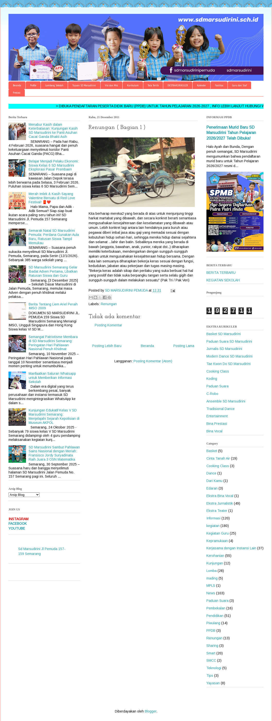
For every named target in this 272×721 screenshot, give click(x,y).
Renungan (109, 304)
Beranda (17, 85)
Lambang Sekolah (54, 85)
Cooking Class (217, 371)
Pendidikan (214, 616)
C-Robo (212, 394)
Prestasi (16, 92)
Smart (210, 653)
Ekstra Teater (216, 511)
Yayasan (213, 683)
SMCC (211, 660)
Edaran (212, 488)
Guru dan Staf (239, 85)
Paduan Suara (217, 386)
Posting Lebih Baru (106, 346)
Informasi (213, 518)
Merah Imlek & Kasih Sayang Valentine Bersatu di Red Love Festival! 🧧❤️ (52, 198)
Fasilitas (219, 85)
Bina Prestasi (216, 424)
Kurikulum (133, 85)
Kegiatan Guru (217, 533)
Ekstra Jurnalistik (219, 503)
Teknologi (213, 668)
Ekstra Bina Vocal (219, 496)
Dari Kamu (214, 481)
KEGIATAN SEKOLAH (223, 280)
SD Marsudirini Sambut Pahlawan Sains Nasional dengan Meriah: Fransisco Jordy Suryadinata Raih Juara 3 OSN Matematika (54, 453)
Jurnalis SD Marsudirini (224, 349)
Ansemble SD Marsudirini (225, 401)
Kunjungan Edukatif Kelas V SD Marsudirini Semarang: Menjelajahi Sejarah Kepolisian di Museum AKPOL (54, 416)
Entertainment (217, 416)
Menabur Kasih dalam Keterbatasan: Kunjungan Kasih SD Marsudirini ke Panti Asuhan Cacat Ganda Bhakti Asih (53, 131)
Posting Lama (183, 346)
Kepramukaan (217, 541)
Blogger (150, 711)
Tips (209, 675)
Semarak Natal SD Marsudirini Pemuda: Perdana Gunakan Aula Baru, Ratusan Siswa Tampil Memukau (54, 237)
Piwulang (213, 623)
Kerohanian (215, 556)
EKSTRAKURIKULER (178, 85)
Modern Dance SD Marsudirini (229, 356)
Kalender (201, 85)
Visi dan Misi (111, 85)
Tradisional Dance (220, 409)
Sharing (212, 646)
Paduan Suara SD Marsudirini (229, 341)
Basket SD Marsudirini (223, 334)
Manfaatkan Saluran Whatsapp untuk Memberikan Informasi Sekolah (52, 378)
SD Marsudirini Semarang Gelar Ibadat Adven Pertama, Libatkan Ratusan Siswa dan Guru (53, 271)
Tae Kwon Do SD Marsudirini (228, 364)
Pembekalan (215, 608)
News (210, 593)
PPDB (210, 630)
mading (212, 578)
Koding (211, 379)
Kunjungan (214, 563)
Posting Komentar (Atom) (153, 361)
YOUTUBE (16, 528)
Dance (211, 473)
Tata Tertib (153, 85)
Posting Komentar (108, 325)
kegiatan (213, 526)
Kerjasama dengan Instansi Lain (231, 548)
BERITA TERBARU (221, 273)
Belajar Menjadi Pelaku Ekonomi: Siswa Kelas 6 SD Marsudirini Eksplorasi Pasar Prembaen (54, 165)
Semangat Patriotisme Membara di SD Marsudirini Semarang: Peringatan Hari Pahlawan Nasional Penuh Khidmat (53, 343)
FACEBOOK (17, 523)
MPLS (210, 585)
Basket (211, 451)
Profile (33, 85)
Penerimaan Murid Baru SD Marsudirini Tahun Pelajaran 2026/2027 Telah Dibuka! (231, 133)
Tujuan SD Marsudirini (84, 85)
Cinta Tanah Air (218, 458)
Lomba (211, 571)
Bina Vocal (214, 431)
